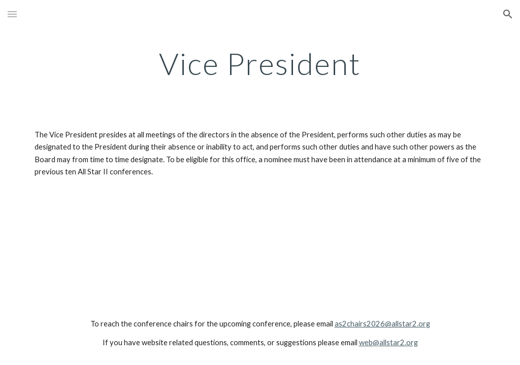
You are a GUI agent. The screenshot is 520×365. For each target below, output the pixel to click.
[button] (12, 14)
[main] (260, 63)
